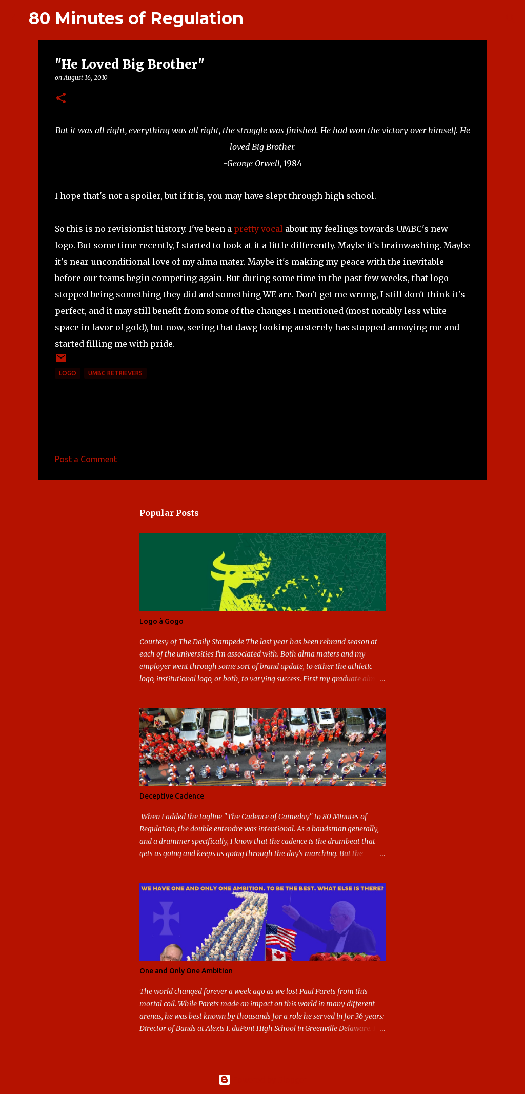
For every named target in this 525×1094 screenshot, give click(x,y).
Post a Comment (86, 459)
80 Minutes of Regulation (136, 18)
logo (67, 373)
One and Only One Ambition (186, 971)
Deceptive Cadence (171, 796)
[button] (61, 99)
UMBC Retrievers (115, 373)
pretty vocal (258, 229)
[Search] (258, 18)
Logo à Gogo (161, 621)
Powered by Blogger (262, 1079)
